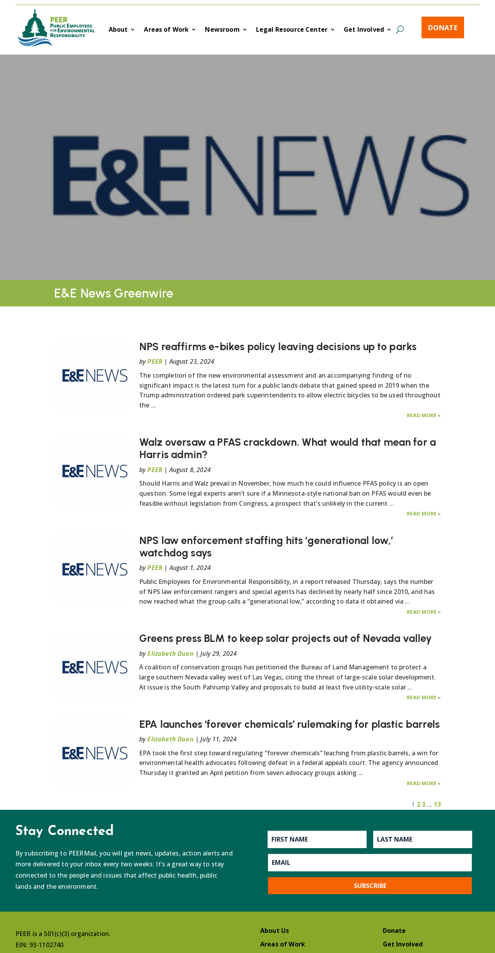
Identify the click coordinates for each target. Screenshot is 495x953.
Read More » (424, 415)
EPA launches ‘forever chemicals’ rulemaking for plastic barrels (289, 724)
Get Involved (364, 30)
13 (437, 804)
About (118, 30)
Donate (443, 27)
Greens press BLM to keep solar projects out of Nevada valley (285, 638)
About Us (274, 930)
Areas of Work (166, 30)
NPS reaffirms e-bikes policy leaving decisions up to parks (277, 346)
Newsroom (222, 30)
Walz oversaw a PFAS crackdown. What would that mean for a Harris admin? (287, 448)
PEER (154, 361)
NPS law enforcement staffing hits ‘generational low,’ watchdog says (266, 546)
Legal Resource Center (292, 30)
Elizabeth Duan (170, 653)
